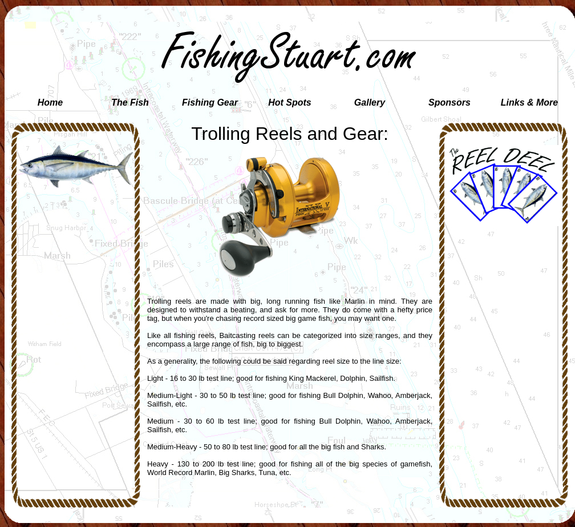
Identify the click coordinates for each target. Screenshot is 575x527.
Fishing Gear (210, 102)
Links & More (529, 102)
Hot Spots (289, 102)
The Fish (130, 102)
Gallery (369, 102)
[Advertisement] (76, 256)
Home (50, 102)
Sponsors (449, 102)
